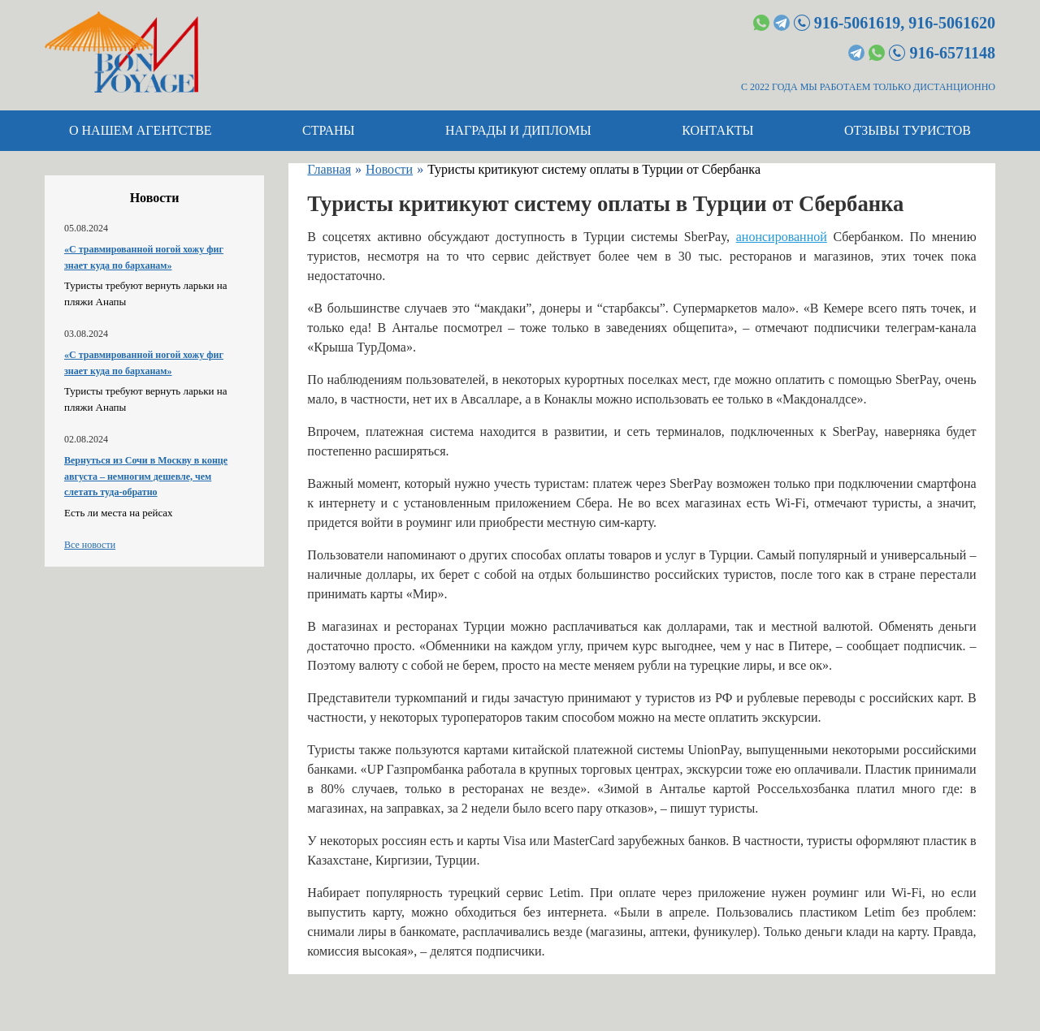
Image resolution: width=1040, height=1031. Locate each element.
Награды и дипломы (518, 130)
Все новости (89, 544)
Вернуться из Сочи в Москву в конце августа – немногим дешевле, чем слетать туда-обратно (146, 476)
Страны (328, 130)
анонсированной (781, 237)
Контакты (717, 130)
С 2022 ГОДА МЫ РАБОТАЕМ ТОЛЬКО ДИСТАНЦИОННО (868, 87)
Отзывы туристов (907, 130)
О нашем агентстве (140, 130)
